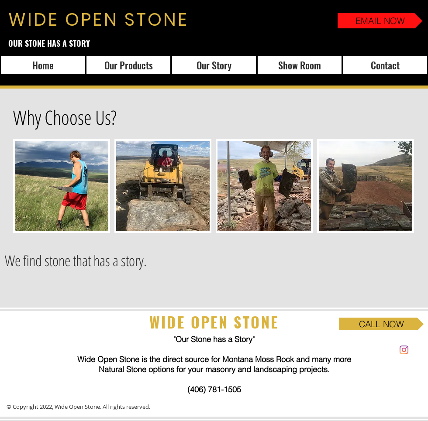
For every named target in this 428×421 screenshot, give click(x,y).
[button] (61, 186)
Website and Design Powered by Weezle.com (209, 407)
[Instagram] (404, 350)
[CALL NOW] (381, 324)
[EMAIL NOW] (380, 20)
